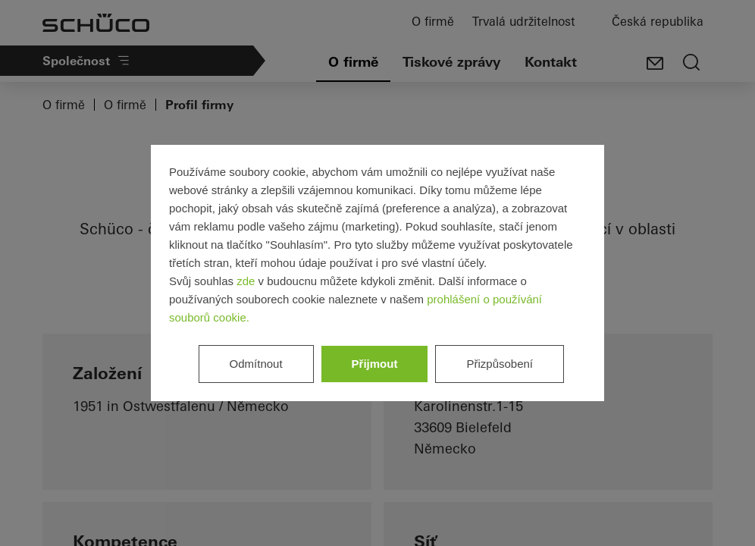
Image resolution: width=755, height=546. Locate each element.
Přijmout (375, 363)
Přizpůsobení (499, 363)
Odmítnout (256, 363)
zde (246, 281)
